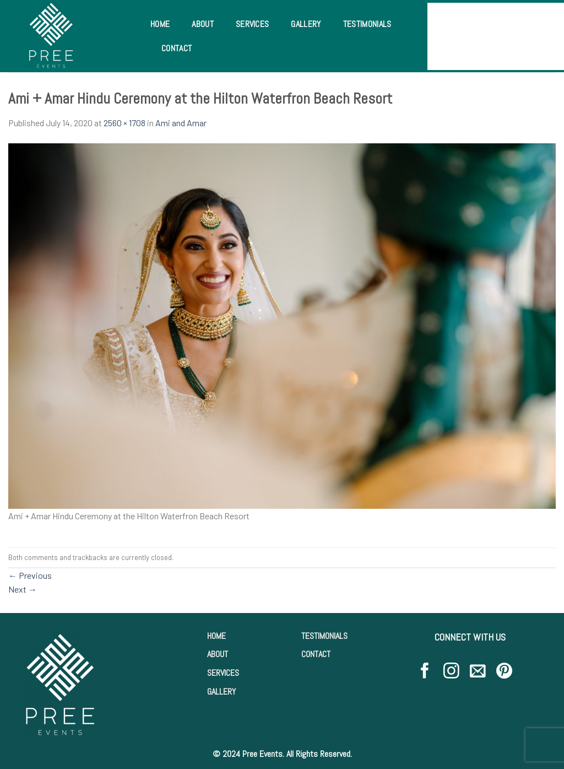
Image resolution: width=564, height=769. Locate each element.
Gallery (306, 24)
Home (160, 24)
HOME (216, 636)
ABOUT (217, 654)
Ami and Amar (181, 122)
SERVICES (223, 673)
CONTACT (315, 654)
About (203, 24)
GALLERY (221, 691)
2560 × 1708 (124, 122)
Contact (176, 48)
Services (252, 24)
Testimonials (367, 24)
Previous (30, 575)
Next (22, 589)
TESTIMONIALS (324, 636)
